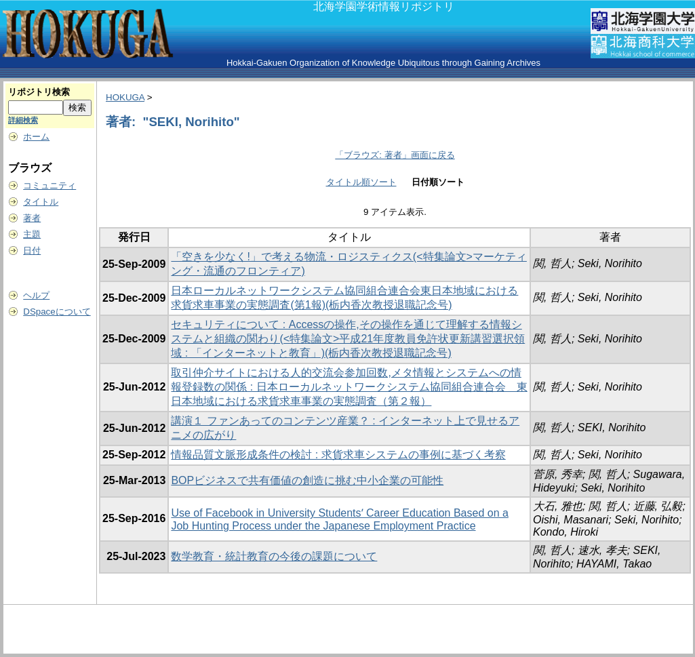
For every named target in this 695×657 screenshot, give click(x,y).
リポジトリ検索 (39, 92)
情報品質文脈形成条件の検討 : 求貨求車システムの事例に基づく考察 (338, 454)
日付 (32, 250)
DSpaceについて (56, 311)
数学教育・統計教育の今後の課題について (274, 556)
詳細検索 (23, 120)
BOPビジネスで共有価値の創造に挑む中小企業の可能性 (307, 480)
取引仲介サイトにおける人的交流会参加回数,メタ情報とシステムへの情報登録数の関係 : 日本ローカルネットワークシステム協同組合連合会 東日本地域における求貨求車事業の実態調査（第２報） (349, 387)
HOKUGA (125, 97)
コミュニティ (49, 185)
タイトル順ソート (361, 182)
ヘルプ (36, 295)
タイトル (40, 202)
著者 (32, 218)
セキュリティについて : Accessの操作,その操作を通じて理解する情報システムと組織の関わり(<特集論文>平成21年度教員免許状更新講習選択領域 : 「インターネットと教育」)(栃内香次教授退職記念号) (348, 339)
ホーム (36, 137)
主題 (32, 234)
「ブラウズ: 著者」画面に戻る (394, 155)
